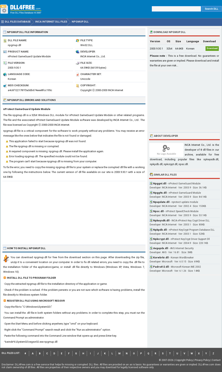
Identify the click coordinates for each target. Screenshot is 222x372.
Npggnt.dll (159, 183)
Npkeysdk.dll (161, 220)
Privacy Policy (202, 360)
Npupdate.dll (161, 201)
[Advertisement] (73, 211)
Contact (216, 360)
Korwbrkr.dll (161, 257)
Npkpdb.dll (160, 229)
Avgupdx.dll (160, 248)
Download (212, 48)
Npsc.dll (158, 211)
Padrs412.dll (161, 266)
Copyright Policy (184, 360)
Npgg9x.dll (160, 192)
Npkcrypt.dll (161, 238)
